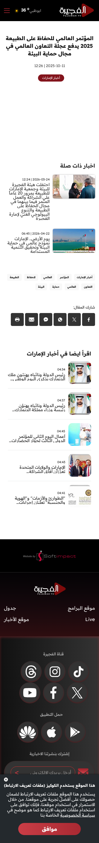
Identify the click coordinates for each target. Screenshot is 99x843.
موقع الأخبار (16, 619)
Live (90, 619)
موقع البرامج (81, 608)
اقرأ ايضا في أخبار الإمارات (59, 353)
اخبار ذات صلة (77, 165)
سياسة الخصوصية (77, 815)
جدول (10, 608)
